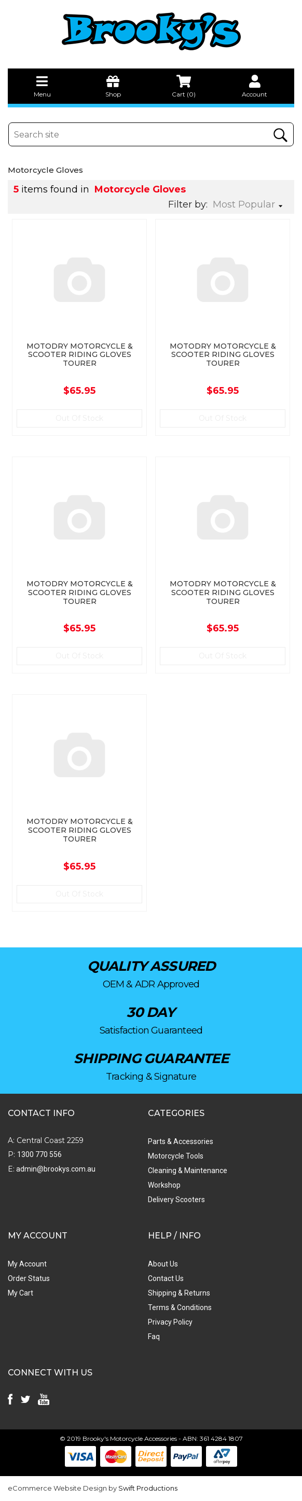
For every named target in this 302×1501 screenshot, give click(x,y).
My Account (27, 1264)
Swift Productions (147, 1488)
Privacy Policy (170, 1322)
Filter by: (188, 204)
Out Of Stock (79, 418)
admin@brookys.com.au (55, 1169)
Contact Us (166, 1278)
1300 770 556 (39, 1154)
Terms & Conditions (180, 1307)
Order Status (29, 1278)
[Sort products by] (251, 205)
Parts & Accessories (180, 1141)
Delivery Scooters (176, 1199)
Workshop (164, 1185)
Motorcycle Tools (175, 1156)
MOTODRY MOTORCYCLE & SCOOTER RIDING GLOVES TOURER (79, 354)
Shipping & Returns (179, 1293)
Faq (154, 1336)
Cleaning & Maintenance (187, 1170)
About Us (163, 1264)
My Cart (20, 1293)
